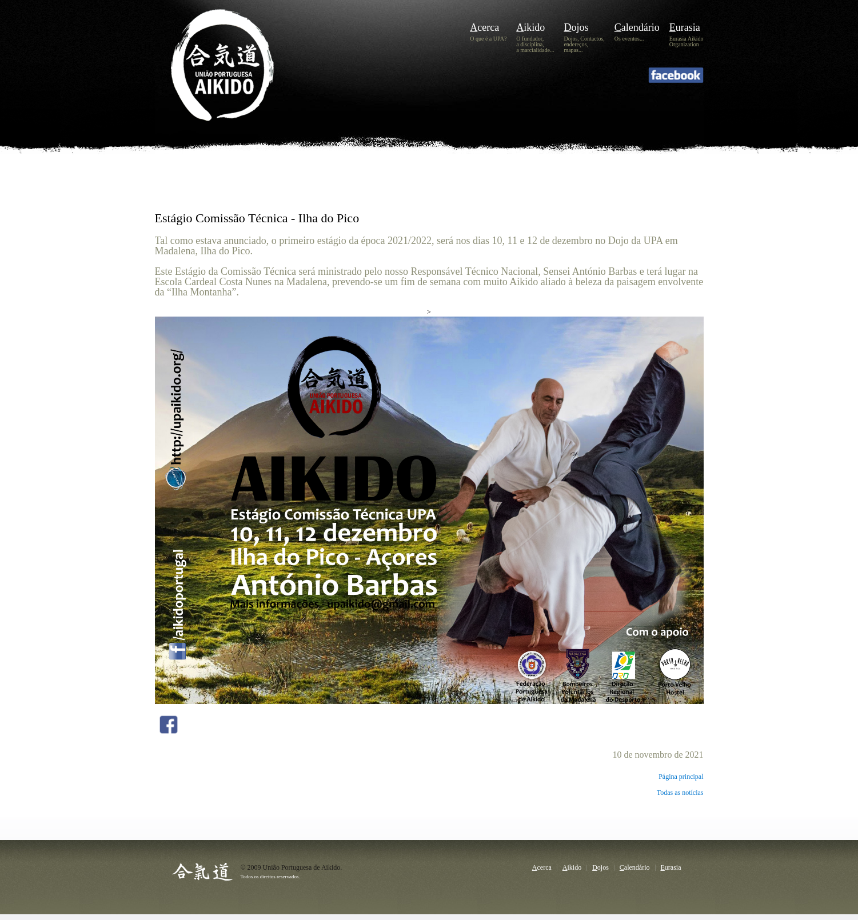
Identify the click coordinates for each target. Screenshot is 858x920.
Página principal (681, 777)
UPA (239, 83)
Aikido (530, 27)
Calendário (637, 27)
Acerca (484, 27)
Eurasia (684, 27)
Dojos (576, 27)
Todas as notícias (680, 793)
